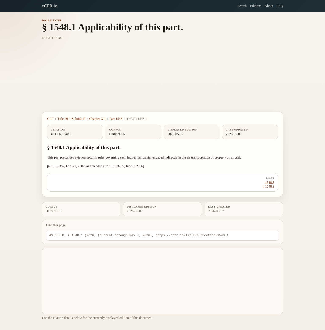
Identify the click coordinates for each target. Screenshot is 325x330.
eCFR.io (49, 5)
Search (242, 6)
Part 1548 (116, 119)
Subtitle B (78, 119)
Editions (255, 6)
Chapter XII (97, 119)
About (269, 6)
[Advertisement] (162, 80)
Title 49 (62, 119)
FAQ (280, 6)
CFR (50, 119)
